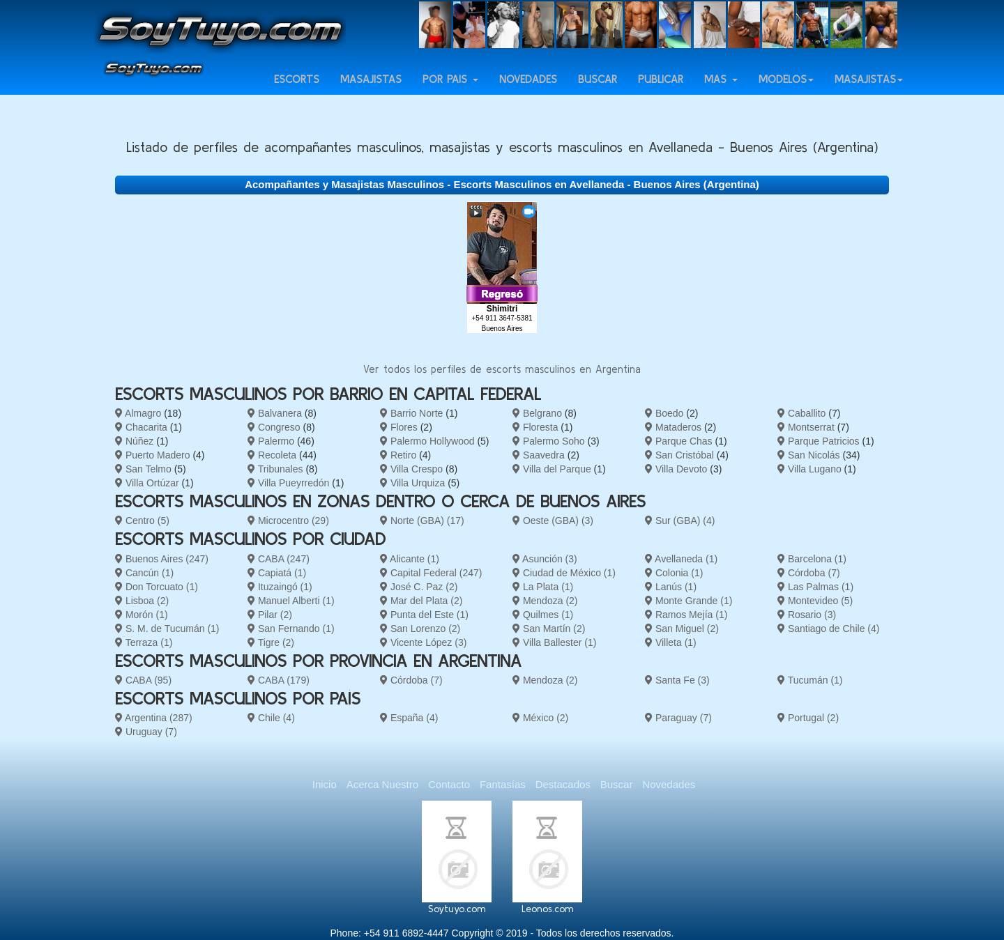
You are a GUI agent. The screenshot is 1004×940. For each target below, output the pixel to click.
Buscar (597, 92)
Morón (141, 614)
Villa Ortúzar (147, 482)
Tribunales (275, 469)
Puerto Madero (152, 455)
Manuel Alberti (291, 600)
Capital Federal (431, 572)
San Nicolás (808, 455)
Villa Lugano (809, 469)
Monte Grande (688, 600)
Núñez (134, 441)
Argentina (153, 717)
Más (721, 92)
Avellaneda (681, 558)
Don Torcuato (156, 586)
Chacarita (141, 427)
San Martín (548, 628)
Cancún (144, 572)
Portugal (808, 717)
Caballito (801, 413)
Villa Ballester (554, 642)
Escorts (296, 92)
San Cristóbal (679, 455)
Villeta (671, 642)
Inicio (324, 784)
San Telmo (143, 469)
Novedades (528, 92)
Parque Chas (679, 441)
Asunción (544, 558)
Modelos (786, 92)
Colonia (674, 572)
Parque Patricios (818, 441)
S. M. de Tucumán (167, 628)
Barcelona (811, 558)
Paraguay (678, 717)
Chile (271, 717)
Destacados (563, 784)
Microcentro (288, 520)
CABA (279, 558)
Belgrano (537, 413)
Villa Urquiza (412, 482)
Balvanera (275, 413)
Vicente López (423, 642)
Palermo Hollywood (427, 441)
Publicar (660, 92)
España (409, 717)
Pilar (270, 614)
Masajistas (371, 92)
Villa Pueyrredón (288, 482)
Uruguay (146, 731)
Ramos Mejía (686, 614)
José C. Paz (418, 586)
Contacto (449, 784)
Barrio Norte (411, 413)
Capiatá (277, 572)
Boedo (664, 413)
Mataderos (673, 427)
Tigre (271, 642)
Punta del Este (424, 614)
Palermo (271, 441)
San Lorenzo (420, 628)
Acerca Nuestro (382, 784)
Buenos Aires (161, 558)
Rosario (806, 614)
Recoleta (272, 455)
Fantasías (503, 784)
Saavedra (538, 455)
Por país (450, 92)
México (540, 717)
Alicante (409, 558)
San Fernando (291, 628)
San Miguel (682, 628)
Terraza (143, 642)
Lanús (671, 586)
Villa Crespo (411, 469)
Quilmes (542, 614)
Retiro (398, 455)
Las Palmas (815, 586)
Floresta (535, 427)
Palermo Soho (548, 441)
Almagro (138, 413)
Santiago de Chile (828, 628)
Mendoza (545, 600)
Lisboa (142, 600)
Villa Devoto (676, 469)
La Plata (542, 586)
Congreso (274, 427)
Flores (399, 427)
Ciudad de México (564, 572)
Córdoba (808, 572)
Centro (142, 520)
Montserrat (806, 427)
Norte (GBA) (422, 520)
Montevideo (815, 600)
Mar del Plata (421, 600)
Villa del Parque (551, 469)
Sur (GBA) (680, 520)
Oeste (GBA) (552, 520)
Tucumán (810, 680)
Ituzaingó (280, 586)
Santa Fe (677, 680)
